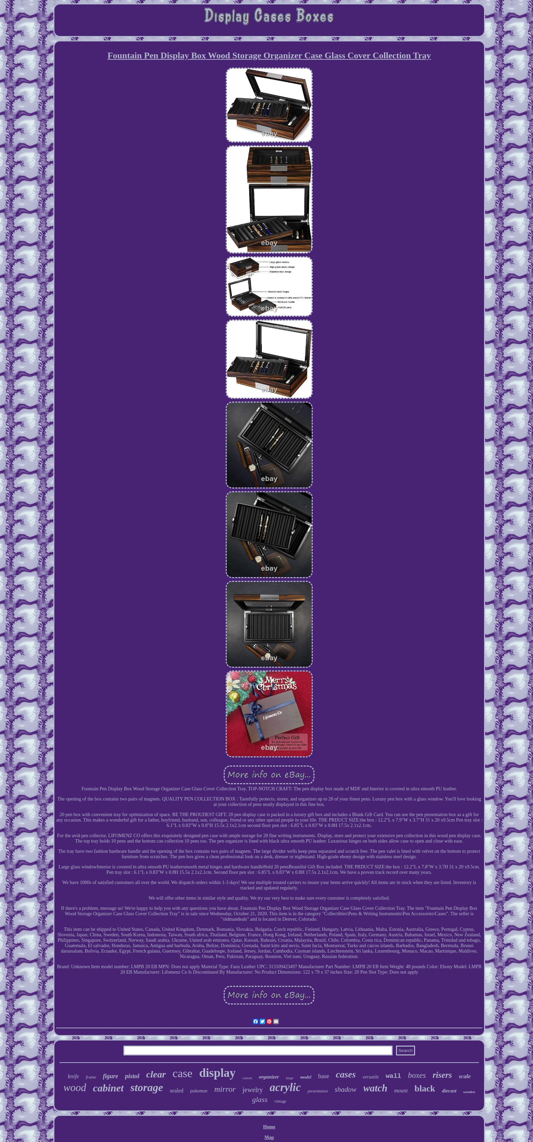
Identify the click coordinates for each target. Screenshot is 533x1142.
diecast (449, 1090)
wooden (469, 1092)
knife (73, 1076)
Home (269, 1126)
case (183, 1073)
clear (156, 1074)
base (323, 1076)
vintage (280, 1101)
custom (247, 1078)
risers (442, 1075)
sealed (177, 1090)
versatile (370, 1077)
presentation (318, 1091)
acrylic (285, 1087)
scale (465, 1076)
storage (147, 1087)
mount (401, 1090)
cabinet (108, 1087)
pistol (132, 1076)
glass (260, 1099)
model (305, 1077)
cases (346, 1074)
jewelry (252, 1089)
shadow (345, 1089)
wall (393, 1076)
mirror (225, 1089)
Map (269, 1137)
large (290, 1078)
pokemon (199, 1090)
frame (91, 1077)
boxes (417, 1075)
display (217, 1073)
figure (110, 1076)
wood (74, 1087)
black (425, 1088)
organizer (269, 1077)
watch (375, 1088)
